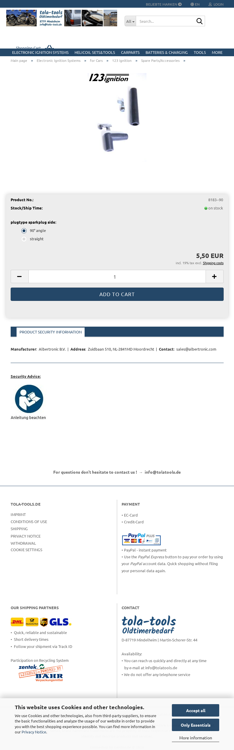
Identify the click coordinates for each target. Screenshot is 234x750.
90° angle (34, 230)
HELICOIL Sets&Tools (95, 52)
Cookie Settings (26, 549)
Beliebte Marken (164, 4)
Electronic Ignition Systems (40, 52)
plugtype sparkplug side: (33, 222)
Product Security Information (51, 331)
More (217, 52)
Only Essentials (196, 725)
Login (216, 4)
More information (195, 737)
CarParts (130, 52)
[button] (19, 276)
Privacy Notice (34, 731)
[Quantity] (117, 276)
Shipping (19, 528)
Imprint (18, 514)
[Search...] (130, 21)
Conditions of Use (29, 521)
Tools (200, 52)
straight (32, 238)
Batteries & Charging (167, 52)
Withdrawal (23, 543)
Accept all (195, 710)
